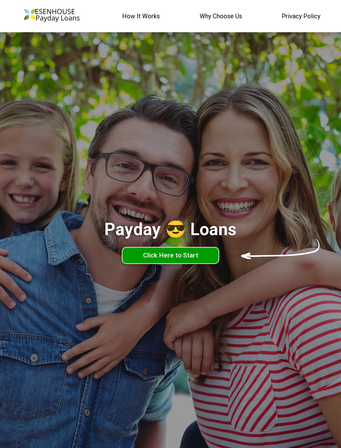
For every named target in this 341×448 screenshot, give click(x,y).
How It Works (141, 16)
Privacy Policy (301, 16)
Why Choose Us (221, 16)
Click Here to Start (170, 255)
